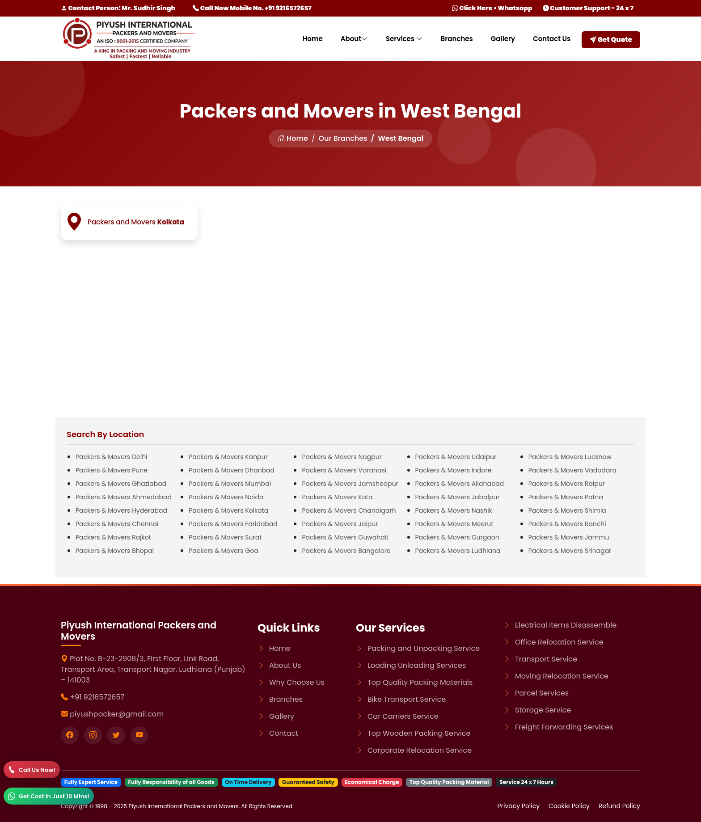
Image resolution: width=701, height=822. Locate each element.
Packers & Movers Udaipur (456, 456)
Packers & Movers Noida (226, 497)
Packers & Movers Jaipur (340, 523)
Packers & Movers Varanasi (344, 470)
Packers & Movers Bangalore (346, 550)
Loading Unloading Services (416, 665)
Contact (283, 733)
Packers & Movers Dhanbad (231, 470)
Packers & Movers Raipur (566, 483)
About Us (285, 665)
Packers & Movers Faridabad (233, 523)
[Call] (32, 769)
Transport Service (546, 659)
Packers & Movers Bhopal (115, 550)
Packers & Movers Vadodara (572, 470)
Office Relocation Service (559, 642)
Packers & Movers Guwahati (345, 537)
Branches (457, 38)
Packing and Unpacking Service (423, 648)
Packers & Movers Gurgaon (457, 537)
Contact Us (551, 38)
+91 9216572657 (97, 697)
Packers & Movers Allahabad (459, 483)
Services (404, 38)
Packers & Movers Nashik (453, 510)
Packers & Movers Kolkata (228, 510)
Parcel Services (542, 693)
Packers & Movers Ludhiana (458, 550)
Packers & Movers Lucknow (570, 456)
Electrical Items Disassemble (566, 625)
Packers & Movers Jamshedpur (350, 483)
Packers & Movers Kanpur (228, 456)
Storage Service (543, 710)
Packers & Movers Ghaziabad (121, 483)
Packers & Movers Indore (453, 470)
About (354, 38)
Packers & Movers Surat (225, 537)
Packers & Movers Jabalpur (457, 497)
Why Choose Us (297, 682)
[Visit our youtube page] (139, 735)
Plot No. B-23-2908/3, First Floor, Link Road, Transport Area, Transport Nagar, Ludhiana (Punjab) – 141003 (153, 669)
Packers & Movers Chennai (117, 523)
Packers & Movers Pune (112, 470)
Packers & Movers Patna (565, 497)
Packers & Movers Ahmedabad (124, 497)
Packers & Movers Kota (337, 497)
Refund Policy (619, 805)
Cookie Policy (570, 805)
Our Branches (343, 138)
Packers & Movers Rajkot (113, 537)
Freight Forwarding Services (564, 727)
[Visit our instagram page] (93, 735)
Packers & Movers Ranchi (567, 523)
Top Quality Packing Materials (420, 682)
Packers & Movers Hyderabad (121, 510)
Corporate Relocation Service (419, 750)
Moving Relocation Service (561, 676)
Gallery (503, 38)
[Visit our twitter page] (116, 735)
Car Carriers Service (403, 716)
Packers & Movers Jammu (568, 537)
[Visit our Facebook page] (70, 735)
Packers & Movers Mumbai (230, 483)
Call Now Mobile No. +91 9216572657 (252, 8)
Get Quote (611, 39)
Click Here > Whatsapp (492, 8)
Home (312, 38)
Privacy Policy (519, 805)
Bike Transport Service (406, 699)
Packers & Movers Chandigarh (349, 510)
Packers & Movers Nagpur (342, 456)
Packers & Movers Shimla (567, 510)
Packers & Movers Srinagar (570, 550)
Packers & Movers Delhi (112, 456)
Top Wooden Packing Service (418, 733)
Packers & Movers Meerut (454, 523)
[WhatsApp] (49, 796)
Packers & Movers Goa (223, 550)
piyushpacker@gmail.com (117, 714)
